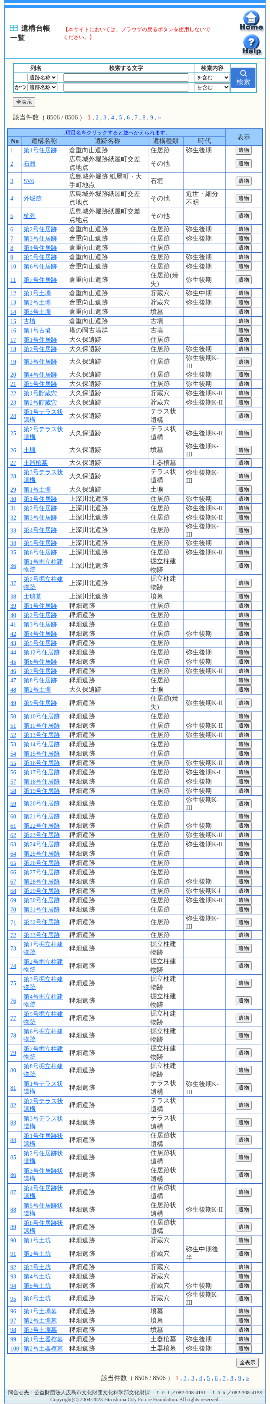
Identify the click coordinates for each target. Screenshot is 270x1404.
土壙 (29, 450)
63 (13, 844)
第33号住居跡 (41, 935)
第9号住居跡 (40, 703)
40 (13, 615)
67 (13, 881)
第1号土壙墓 (40, 1311)
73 (13, 948)
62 (13, 835)
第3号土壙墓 (40, 1330)
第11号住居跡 (41, 725)
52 (13, 735)
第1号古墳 (37, 330)
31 (13, 508)
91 (13, 1254)
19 (13, 362)
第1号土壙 (37, 293)
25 (13, 433)
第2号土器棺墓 (43, 1348)
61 (13, 825)
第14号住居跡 (41, 744)
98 (13, 1330)
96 (13, 1311)
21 (13, 384)
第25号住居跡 (41, 853)
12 (13, 293)
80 (13, 1070)
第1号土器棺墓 (43, 1339)
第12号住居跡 (41, 652)
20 (13, 374)
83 (13, 1122)
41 (13, 624)
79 (13, 1053)
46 (13, 671)
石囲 (29, 163)
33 (13, 530)
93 (13, 1276)
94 (13, 1286)
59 (13, 804)
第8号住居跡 (40, 680)
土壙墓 (32, 596)
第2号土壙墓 (40, 1320)
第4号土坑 (37, 1276)
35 (13, 552)
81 (13, 1087)
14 (13, 312)
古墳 (29, 321)
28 (13, 476)
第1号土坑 (37, 1240)
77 (13, 1018)
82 (13, 1105)
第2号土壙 (37, 302)
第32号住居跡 (41, 922)
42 (13, 634)
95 (13, 1298)
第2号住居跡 (40, 229)
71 (13, 922)
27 (13, 463)
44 (13, 652)
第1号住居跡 (40, 150)
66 (13, 872)
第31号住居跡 (41, 909)
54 (13, 753)
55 (13, 763)
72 (13, 935)
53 (13, 744)
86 (13, 1175)
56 (13, 772)
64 (13, 853)
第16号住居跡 (41, 763)
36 (13, 565)
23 (13, 402)
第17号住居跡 (41, 772)
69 (13, 900)
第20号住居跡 (41, 803)
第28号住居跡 (41, 881)
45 (13, 661)
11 (13, 280)
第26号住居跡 (41, 863)
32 (13, 517)
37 (13, 583)
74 (13, 966)
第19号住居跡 (41, 791)
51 (13, 725)
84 (13, 1140)
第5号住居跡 (40, 257)
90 (13, 1240)
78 (13, 1035)
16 (13, 330)
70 (13, 909)
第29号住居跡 (41, 891)
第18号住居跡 (41, 781)
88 (13, 1209)
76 (13, 1000)
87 (13, 1192)
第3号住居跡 (40, 238)
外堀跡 (32, 198)
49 (13, 703)
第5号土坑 (37, 1286)
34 (13, 543)
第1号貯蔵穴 (40, 393)
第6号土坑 (37, 1298)
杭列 (29, 216)
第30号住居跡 (41, 900)
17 (13, 340)
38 (13, 596)
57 (13, 781)
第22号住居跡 (41, 825)
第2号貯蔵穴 (40, 402)
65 (13, 863)
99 (13, 1339)
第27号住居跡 (41, 872)
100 (14, 1348)
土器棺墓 (35, 463)
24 (13, 416)
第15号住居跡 (41, 753)
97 (13, 1320)
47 (13, 680)
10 (13, 266)
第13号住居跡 (41, 735)
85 (13, 1157)
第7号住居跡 (40, 280)
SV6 (28, 181)
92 (13, 1267)
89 (13, 1227)
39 (13, 606)
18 (13, 349)
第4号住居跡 (40, 248)
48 (13, 689)
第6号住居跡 (40, 266)
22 (13, 393)
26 (13, 450)
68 (13, 891)
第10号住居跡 (41, 716)
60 (13, 816)
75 (13, 983)
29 (13, 489)
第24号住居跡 (41, 844)
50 (13, 716)
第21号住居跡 (41, 816)
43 (13, 643)
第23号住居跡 (41, 835)
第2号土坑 (37, 1254)
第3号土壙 (37, 312)
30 (13, 499)
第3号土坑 (37, 1267)
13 (13, 302)
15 (13, 321)
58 (13, 791)
